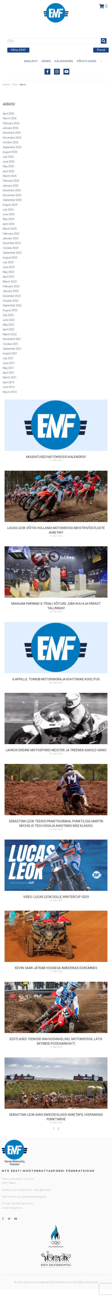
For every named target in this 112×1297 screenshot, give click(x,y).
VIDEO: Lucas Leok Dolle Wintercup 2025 (56, 897)
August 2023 (10, 257)
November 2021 (12, 339)
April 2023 (8, 276)
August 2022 (10, 310)
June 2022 (9, 320)
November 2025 (12, 137)
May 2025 (8, 166)
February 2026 (11, 123)
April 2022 (8, 329)
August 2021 (10, 353)
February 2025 (11, 180)
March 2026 (10, 118)
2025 (15, 84)
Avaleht (6, 84)
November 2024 (12, 195)
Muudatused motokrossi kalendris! (56, 457)
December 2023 (12, 243)
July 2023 (8, 262)
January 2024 (10, 238)
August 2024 (10, 204)
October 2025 (10, 142)
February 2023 (11, 286)
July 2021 (8, 358)
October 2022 (10, 300)
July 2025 (8, 156)
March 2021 (10, 377)
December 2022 (12, 296)
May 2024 (8, 219)
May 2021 (8, 368)
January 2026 (10, 128)
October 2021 (10, 344)
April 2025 (8, 171)
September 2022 (12, 305)
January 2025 (10, 185)
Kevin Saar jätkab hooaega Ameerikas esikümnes (56, 968)
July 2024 (8, 209)
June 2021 (9, 363)
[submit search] (104, 41)
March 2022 (10, 334)
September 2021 (12, 348)
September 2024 (12, 200)
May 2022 (8, 324)
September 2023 (12, 252)
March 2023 (10, 281)
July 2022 (8, 315)
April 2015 (8, 382)
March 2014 (10, 392)
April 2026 (8, 113)
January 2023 (10, 291)
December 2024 (12, 190)
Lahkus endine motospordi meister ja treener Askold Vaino (56, 750)
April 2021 (8, 372)
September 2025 (12, 147)
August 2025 (10, 152)
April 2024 (8, 224)
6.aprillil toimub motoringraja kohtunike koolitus (56, 679)
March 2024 (10, 228)
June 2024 (9, 214)
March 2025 (10, 176)
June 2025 (9, 161)
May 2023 (8, 272)
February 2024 (11, 233)
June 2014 (9, 387)
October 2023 (10, 248)
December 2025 (12, 132)
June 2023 (9, 267)
